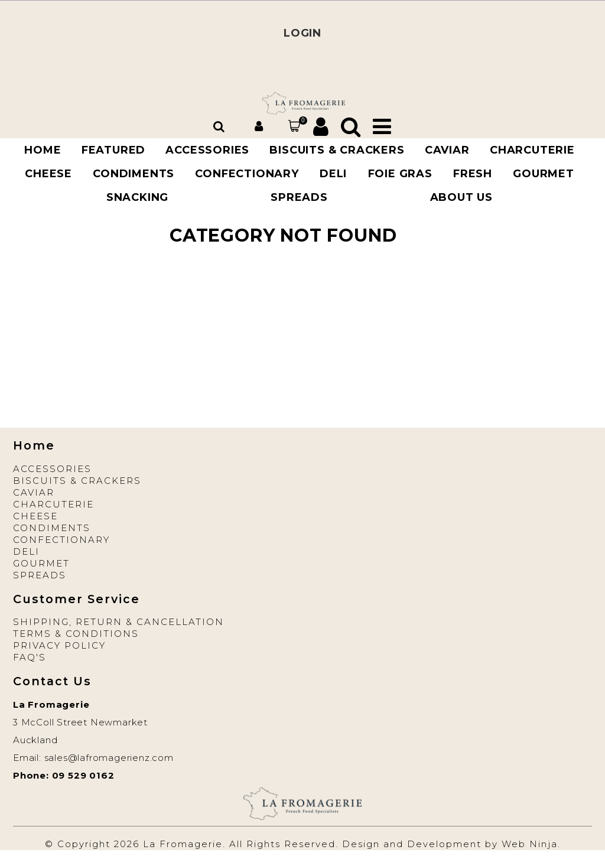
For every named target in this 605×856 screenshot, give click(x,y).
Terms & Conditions (76, 633)
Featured (113, 150)
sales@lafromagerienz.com (109, 757)
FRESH (472, 173)
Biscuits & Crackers (77, 480)
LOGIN (302, 33)
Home (42, 150)
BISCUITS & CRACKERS (336, 150)
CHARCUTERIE (532, 150)
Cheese (35, 516)
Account (260, 126)
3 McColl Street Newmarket (80, 722)
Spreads (299, 197)
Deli (26, 551)
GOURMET (543, 173)
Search (220, 126)
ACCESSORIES (207, 150)
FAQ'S (29, 657)
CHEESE (48, 173)
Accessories (52, 468)
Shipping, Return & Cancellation (118, 621)
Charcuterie (53, 504)
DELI (333, 173)
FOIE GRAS (400, 173)
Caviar (33, 492)
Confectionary (246, 173)
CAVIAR (447, 150)
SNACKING (137, 197)
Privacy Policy (59, 645)
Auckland (35, 740)
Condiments (133, 173)
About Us (461, 197)
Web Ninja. (531, 844)
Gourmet (41, 563)
